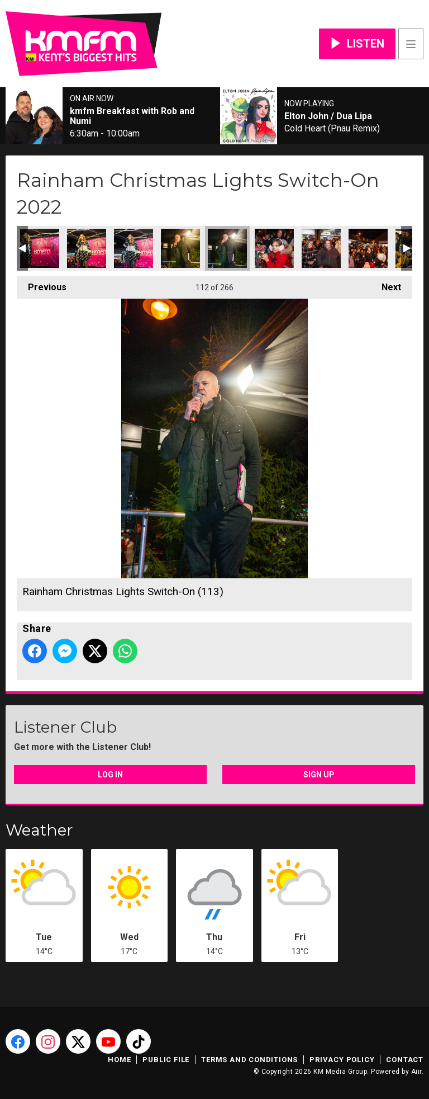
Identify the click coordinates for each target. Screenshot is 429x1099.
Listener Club (65, 727)
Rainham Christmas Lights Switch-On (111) (133, 248)
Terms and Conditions (249, 1059)
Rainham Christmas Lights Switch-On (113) (227, 248)
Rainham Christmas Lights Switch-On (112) (180, 248)
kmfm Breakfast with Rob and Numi (132, 116)
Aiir (416, 1072)
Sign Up (319, 774)
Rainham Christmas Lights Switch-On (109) (39, 248)
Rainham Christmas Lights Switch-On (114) (274, 248)
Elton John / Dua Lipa (328, 116)
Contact (404, 1059)
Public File (165, 1059)
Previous (41, 284)
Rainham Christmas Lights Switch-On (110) (86, 248)
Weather (39, 829)
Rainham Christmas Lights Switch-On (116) (368, 248)
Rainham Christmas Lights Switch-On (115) (321, 248)
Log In (110, 774)
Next (385, 284)
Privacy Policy (341, 1059)
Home (119, 1059)
